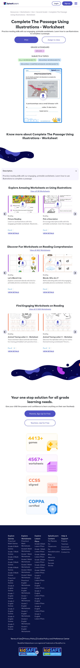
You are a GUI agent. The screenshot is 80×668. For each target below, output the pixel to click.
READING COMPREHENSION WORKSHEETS (39, 64)
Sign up (67, 3)
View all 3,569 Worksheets (40, 309)
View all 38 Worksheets (40, 191)
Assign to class (54, 40)
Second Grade (41, 12)
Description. (40, 171)
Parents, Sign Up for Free (39, 414)
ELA (33, 12)
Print (26, 40)
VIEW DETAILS (13, 233)
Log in (56, 3)
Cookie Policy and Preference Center (53, 639)
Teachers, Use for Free (40, 423)
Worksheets (25, 12)
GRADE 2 (40, 51)
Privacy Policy (29, 639)
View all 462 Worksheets (40, 250)
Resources (15, 12)
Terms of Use (17, 639)
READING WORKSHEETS (49, 60)
